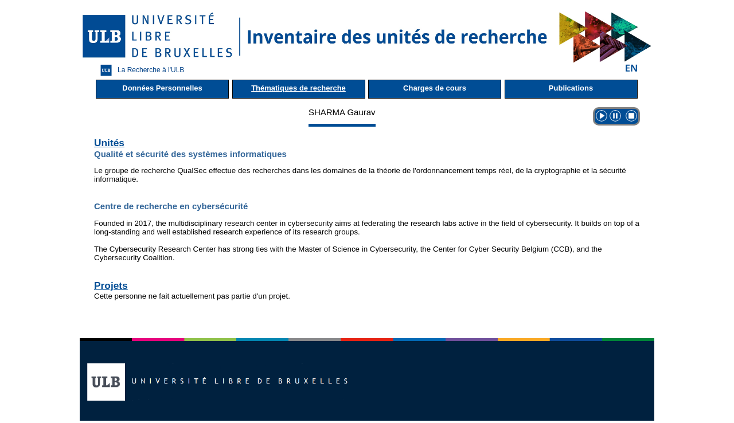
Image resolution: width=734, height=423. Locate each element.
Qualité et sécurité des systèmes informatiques (190, 154)
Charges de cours (434, 88)
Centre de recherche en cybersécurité (171, 206)
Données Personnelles (162, 88)
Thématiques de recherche (298, 88)
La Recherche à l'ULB (139, 70)
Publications (571, 88)
